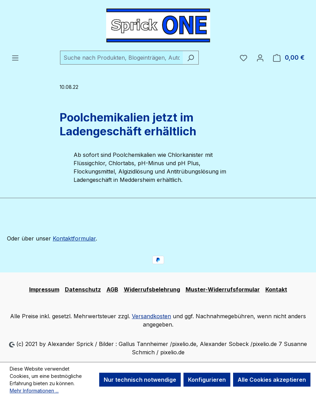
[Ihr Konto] (260, 58)
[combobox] (121, 58)
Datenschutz (83, 289)
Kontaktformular (74, 238)
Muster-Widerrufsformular (223, 289)
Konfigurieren (207, 379)
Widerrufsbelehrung (152, 289)
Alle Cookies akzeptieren (272, 379)
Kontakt (276, 289)
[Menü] (15, 58)
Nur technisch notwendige (140, 379)
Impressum (44, 289)
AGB (112, 289)
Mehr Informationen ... (34, 391)
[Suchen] (190, 58)
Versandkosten (151, 316)
